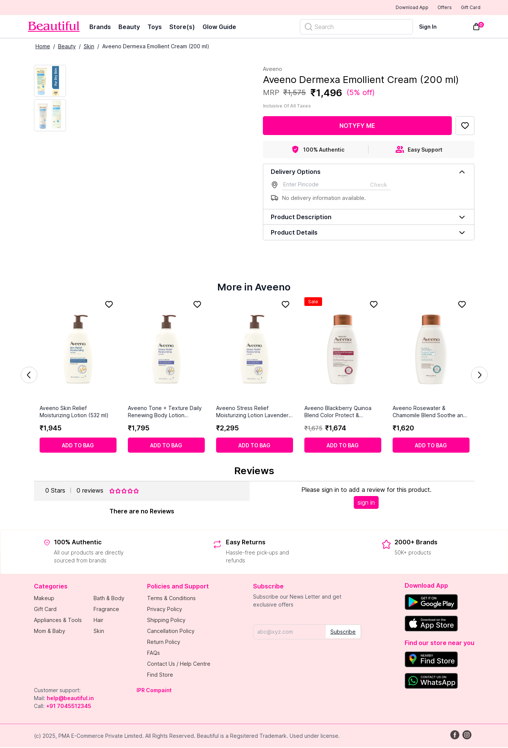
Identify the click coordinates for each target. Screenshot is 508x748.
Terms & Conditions (171, 599)
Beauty (129, 27)
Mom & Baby (49, 631)
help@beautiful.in (70, 699)
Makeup (44, 599)
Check (378, 185)
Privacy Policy (164, 610)
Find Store (160, 675)
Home (42, 47)
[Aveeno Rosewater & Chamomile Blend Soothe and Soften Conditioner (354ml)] (431, 351)
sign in (366, 503)
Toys (154, 27)
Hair (98, 620)
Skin (89, 47)
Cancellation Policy (171, 631)
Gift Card (465, 8)
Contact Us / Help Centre (178, 664)
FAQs (153, 653)
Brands (100, 27)
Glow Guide (219, 27)
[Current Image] (50, 82)
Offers (431, 8)
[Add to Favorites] (465, 126)
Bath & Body (109, 599)
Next (479, 375)
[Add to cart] (78, 445)
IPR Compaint (154, 691)
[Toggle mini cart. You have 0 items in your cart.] (476, 27)
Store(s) (182, 27)
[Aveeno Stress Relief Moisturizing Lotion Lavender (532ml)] (254, 351)
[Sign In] (432, 27)
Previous (29, 375)
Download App (391, 8)
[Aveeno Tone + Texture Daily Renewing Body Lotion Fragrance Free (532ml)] (166, 351)
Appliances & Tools (58, 620)
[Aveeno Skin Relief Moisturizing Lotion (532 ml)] (78, 351)
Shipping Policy (166, 620)
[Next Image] (50, 116)
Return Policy (163, 642)
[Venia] (54, 27)
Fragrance (106, 610)
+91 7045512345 (68, 706)
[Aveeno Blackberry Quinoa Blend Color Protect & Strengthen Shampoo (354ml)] (342, 351)
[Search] (356, 27)
